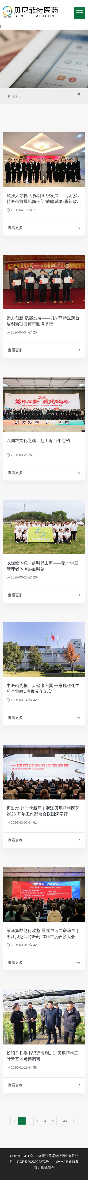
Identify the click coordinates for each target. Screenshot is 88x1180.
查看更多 (44, 228)
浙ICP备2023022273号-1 (33, 1162)
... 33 (63, 1121)
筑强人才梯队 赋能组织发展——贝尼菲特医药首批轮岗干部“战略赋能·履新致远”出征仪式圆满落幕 (43, 201)
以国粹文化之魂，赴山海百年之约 (38, 440)
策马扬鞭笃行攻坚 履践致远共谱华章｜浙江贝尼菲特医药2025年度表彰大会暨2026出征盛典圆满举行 (43, 936)
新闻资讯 (14, 96)
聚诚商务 (47, 1167)
